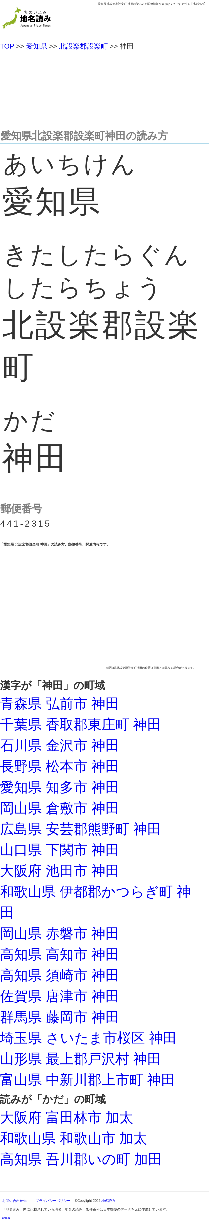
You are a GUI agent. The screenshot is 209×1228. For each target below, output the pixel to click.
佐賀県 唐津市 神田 (59, 996)
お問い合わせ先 (14, 1201)
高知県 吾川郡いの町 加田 (81, 1159)
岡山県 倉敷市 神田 (59, 808)
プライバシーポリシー (52, 1201)
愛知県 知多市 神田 (59, 787)
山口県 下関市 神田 (59, 850)
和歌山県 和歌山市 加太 (73, 1138)
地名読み (108, 1201)
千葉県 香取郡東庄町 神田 (80, 724)
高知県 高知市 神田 (59, 954)
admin (6, 1218)
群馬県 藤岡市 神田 (59, 1017)
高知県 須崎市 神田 (59, 975)
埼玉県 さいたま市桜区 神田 (88, 1038)
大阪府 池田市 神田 (59, 871)
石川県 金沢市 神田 (59, 745)
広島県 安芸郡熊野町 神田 (80, 829)
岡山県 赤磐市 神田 (59, 933)
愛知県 (36, 46)
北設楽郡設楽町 (83, 46)
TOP (7, 46)
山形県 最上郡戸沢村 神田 (80, 1059)
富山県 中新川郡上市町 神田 (87, 1080)
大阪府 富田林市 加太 (66, 1117)
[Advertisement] (104, 87)
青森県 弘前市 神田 (59, 703)
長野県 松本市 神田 (59, 766)
